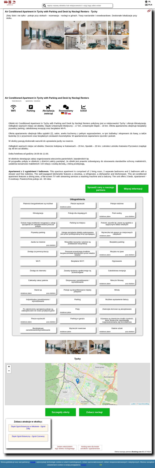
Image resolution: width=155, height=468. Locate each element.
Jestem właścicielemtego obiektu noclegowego (65, 448)
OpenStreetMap (143, 404)
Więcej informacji (133, 189)
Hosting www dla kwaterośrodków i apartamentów (90, 448)
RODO (83, 465)
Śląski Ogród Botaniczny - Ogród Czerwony (28, 436)
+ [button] (9, 367)
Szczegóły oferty (60, 412)
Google (33, 462)
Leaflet (133, 404)
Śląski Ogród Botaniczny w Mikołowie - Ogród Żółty (28, 427)
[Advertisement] (77, 72)
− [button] (9, 371)
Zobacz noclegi (94, 412)
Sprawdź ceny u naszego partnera (100, 188)
